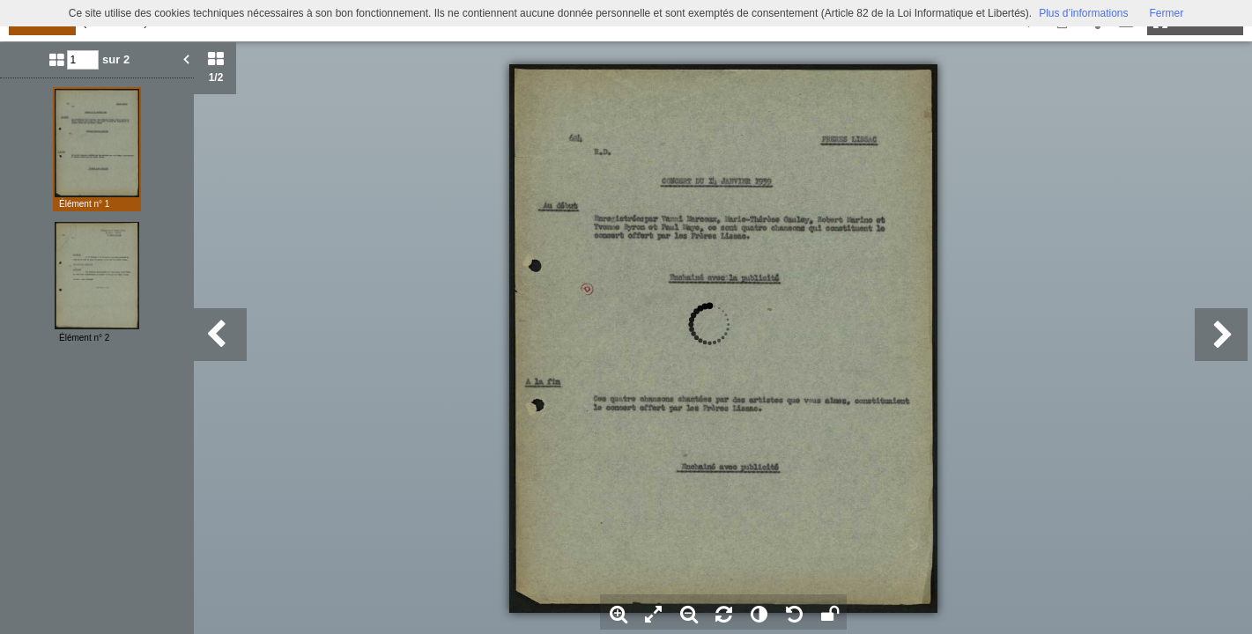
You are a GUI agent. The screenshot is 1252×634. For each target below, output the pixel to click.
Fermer (1167, 13)
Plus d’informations (1083, 13)
